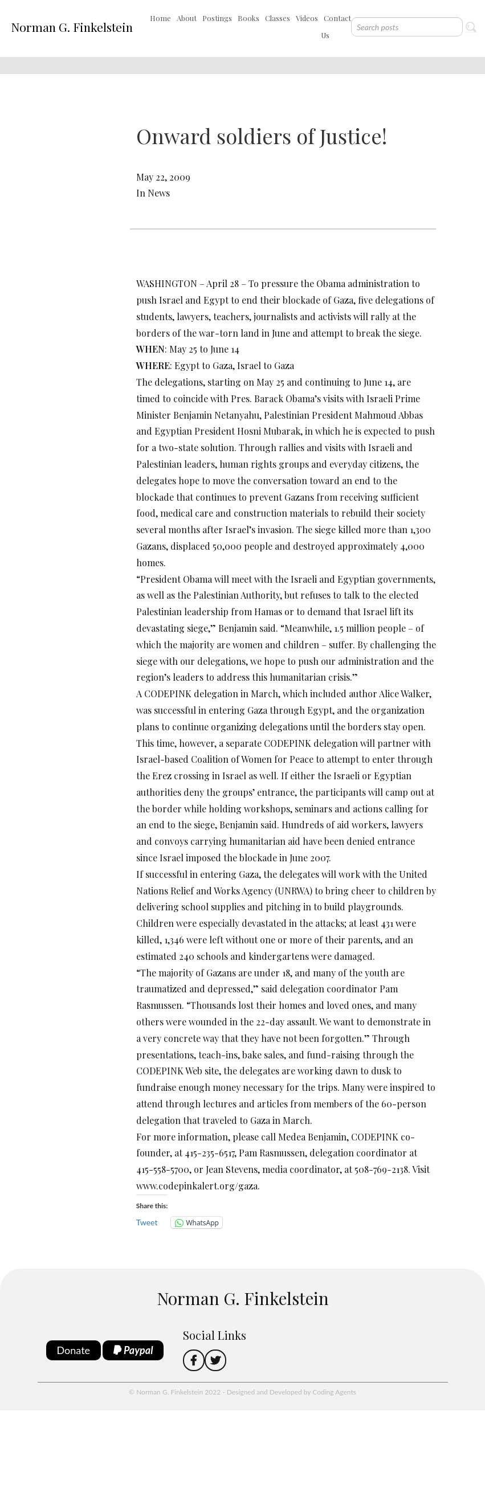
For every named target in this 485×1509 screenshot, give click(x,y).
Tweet (147, 1222)
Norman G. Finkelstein (72, 27)
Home (160, 18)
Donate (74, 1350)
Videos (307, 18)
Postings (217, 18)
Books (248, 18)
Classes (277, 18)
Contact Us (336, 26)
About (187, 18)
